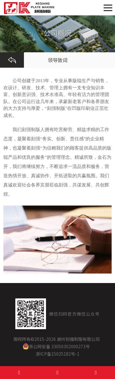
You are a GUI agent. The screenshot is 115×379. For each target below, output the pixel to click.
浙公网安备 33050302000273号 (56, 346)
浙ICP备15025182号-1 (57, 354)
